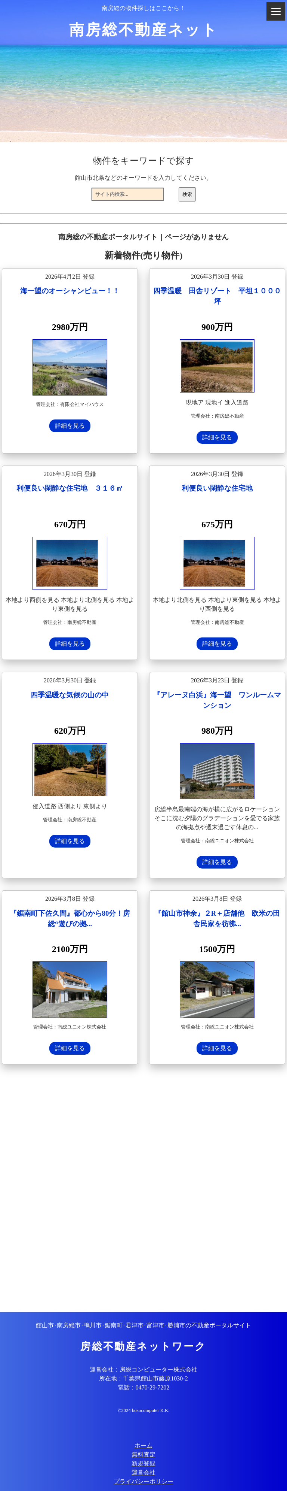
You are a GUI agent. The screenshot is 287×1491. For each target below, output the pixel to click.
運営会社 (143, 1472)
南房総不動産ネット (143, 29)
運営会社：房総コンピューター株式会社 (143, 1369)
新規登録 (143, 1463)
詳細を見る (70, 425)
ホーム (143, 1445)
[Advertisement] (143, 1189)
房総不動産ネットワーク (143, 1346)
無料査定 (143, 1454)
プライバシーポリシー (143, 1481)
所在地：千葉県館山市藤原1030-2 (143, 1378)
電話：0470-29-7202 (144, 1387)
